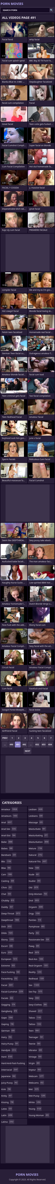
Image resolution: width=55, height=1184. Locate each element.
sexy (34, 998)
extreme (8, 965)
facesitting (9, 978)
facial (7, 985)
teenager (36, 1037)
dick (6, 926)
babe (7, 842)
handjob (9, 1050)
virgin (34, 1063)
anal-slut (8, 835)
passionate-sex (39, 939)
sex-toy (36, 991)
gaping (7, 1024)
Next (27, 751)
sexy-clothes (38, 1004)
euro (7, 952)
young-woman (39, 1115)
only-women (38, 894)
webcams (36, 1082)
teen (34, 1030)
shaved (36, 1011)
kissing (7, 1102)
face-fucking (10, 972)
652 (37, 744)
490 (11, 744)
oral (34, 900)
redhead (36, 978)
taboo (35, 1017)
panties (35, 920)
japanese (8, 1076)
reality (35, 972)
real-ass (36, 959)
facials (7, 998)
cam (6, 874)
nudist (35, 881)
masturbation (39, 842)
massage (36, 822)
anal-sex (9, 829)
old (34, 887)
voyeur (35, 1069)
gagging (8, 1004)
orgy (34, 913)
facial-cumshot (12, 991)
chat (6, 894)
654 (50, 744)
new (34, 868)
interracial (9, 1069)
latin (7, 1115)
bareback (8, 855)
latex (6, 1108)
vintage (35, 1056)
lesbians (36, 816)
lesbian (36, 809)
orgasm (36, 907)
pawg (34, 946)
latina (7, 1122)
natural (36, 855)
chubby (8, 900)
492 (24, 744)
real (34, 952)
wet (34, 1089)
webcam (36, 1076)
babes (7, 848)
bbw (6, 868)
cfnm (6, 887)
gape (7, 1017)
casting (8, 881)
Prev (4, 738)
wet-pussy (37, 1095)
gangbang (9, 1011)
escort (7, 946)
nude (34, 874)
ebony (7, 939)
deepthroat (10, 920)
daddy (7, 907)
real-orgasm (39, 965)
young (35, 1108)
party (34, 933)
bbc (6, 861)
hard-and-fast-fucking (13, 1064)
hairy (6, 1037)
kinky (6, 1095)
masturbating (38, 835)
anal (6, 822)
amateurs (9, 816)
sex (34, 985)
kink (6, 1089)
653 (43, 744)
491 (18, 744)
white (35, 1102)
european (9, 959)
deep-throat (11, 913)
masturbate (37, 829)
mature (36, 848)
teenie (35, 1043)
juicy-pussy (9, 1082)
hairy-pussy (10, 1043)
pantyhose (37, 926)
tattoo (35, 1024)
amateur (9, 809)
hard (7, 1056)
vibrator (36, 1050)
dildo (7, 933)
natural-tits (38, 861)
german (8, 1030)
